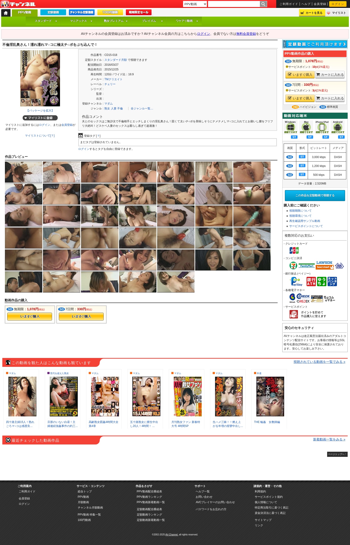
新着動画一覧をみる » (329, 439)
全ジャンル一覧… (142, 108)
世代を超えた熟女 (59, 373)
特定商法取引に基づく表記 (271, 507)
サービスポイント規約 (269, 496)
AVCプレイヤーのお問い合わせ (215, 502)
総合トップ (85, 491)
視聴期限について (300, 210)
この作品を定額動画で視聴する (315, 195)
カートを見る (314, 12)
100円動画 (84, 520)
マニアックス (81, 20)
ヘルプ (306, 4)
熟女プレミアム (116, 20)
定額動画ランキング (149, 514)
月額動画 (83, 502)
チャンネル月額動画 (90, 507)
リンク (259, 525)
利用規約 (260, 491)
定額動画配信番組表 (149, 509)
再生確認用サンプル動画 (304, 221)
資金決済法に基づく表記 (270, 513)
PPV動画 (83, 496)
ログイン (338, 4)
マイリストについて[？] (40, 135)
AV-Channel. (171, 534)
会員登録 (320, 4)
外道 (259, 373)
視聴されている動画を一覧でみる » (319, 362)
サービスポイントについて (306, 226)
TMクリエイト (113, 79)
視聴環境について (300, 215)
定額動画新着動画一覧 (151, 520)
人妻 (114, 108)
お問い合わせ (204, 496)
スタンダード (46, 20)
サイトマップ (263, 520)
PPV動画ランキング (149, 496)
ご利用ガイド (288, 4)
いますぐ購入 (300, 74)
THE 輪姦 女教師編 (267, 422)
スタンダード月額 (115, 59)
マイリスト (339, 12)
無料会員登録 (246, 34)
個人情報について (266, 502)
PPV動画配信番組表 (149, 491)
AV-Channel (17, 4)
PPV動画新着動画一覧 (151, 502)
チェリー (110, 84)
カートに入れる (330, 74)
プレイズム (152, 20)
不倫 (120, 108)
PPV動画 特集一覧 (89, 514)
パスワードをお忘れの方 (211, 509)
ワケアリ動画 (187, 20)
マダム (108, 103)
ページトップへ (336, 454)
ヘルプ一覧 (203, 491)
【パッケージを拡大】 (40, 110)
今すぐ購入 (29, 317)
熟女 (107, 108)
